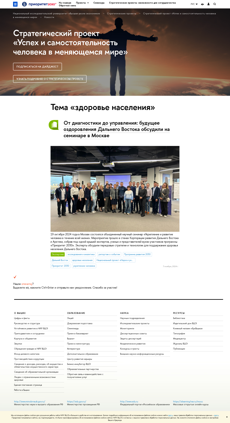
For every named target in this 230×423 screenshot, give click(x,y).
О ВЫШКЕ (20, 313)
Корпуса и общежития (25, 338)
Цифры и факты (22, 318)
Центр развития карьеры (79, 358)
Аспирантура (73, 348)
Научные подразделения (132, 318)
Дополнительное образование (82, 353)
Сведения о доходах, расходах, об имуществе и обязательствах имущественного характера (38, 365)
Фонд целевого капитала (26, 353)
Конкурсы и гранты (129, 348)
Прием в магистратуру (78, 343)
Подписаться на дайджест (37, 66)
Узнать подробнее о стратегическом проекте (49, 79)
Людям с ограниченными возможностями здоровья (35, 378)
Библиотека (179, 318)
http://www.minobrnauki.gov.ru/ (29, 401)
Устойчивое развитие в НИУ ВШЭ (31, 328)
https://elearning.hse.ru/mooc (188, 401)
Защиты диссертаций (130, 338)
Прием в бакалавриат (77, 333)
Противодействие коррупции (29, 358)
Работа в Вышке (21, 389)
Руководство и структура (27, 323)
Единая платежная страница (28, 384)
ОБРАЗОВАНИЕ (76, 313)
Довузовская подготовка (79, 323)
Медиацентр (179, 338)
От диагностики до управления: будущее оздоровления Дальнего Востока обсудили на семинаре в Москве (117, 129)
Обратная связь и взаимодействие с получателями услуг (85, 375)
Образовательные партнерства (83, 369)
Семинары (98, 2)
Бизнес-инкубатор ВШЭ (79, 364)
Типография (179, 333)
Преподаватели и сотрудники (29, 333)
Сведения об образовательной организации (36, 371)
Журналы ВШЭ (180, 343)
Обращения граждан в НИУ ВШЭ (30, 348)
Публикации (179, 348)
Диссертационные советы (133, 333)
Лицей (70, 318)
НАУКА (124, 313)
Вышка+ (71, 338)
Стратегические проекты (122, 13)
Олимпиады (73, 328)
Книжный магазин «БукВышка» (188, 328)
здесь (170, 415)
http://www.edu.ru (129, 401)
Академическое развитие (132, 343)
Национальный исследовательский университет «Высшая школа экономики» (57, 13)
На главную (65, 2)
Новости (49, 17)
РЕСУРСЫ (179, 313)
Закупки (18, 343)
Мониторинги (127, 328)
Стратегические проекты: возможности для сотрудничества (142, 2)
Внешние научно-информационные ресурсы (142, 353)
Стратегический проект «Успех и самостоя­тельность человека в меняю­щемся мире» (70, 42)
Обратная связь (67, 5)
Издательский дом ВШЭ (185, 323)
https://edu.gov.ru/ (76, 401)
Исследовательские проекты (134, 323)
